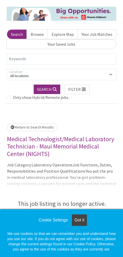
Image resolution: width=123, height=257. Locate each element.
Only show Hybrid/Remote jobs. (41, 97)
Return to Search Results (32, 127)
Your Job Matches (96, 34)
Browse (37, 34)
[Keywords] (61, 59)
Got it (79, 220)
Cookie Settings (53, 220)
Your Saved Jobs (61, 44)
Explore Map (63, 34)
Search (17, 34)
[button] (77, 89)
